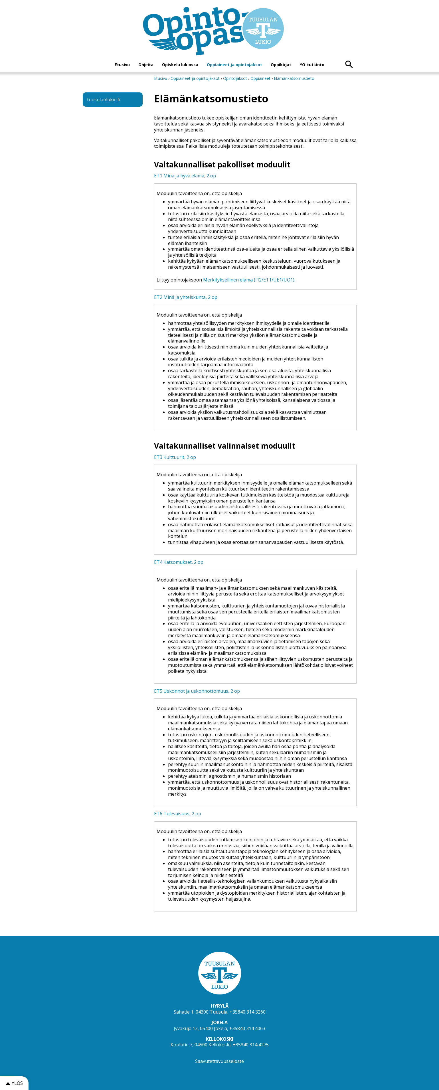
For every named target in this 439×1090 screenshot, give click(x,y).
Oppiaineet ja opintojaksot (234, 64)
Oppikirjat (281, 64)
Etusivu (122, 64)
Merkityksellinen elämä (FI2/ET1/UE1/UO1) (248, 280)
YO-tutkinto (312, 64)
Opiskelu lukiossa (180, 64)
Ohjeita (145, 64)
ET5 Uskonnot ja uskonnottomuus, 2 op (197, 691)
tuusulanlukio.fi (103, 99)
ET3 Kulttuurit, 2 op (175, 457)
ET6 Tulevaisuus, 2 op (177, 814)
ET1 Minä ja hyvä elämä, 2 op (185, 176)
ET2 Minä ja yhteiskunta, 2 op (185, 297)
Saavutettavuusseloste (219, 1061)
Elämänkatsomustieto (294, 78)
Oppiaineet (260, 78)
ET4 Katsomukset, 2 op (178, 562)
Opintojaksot (235, 78)
